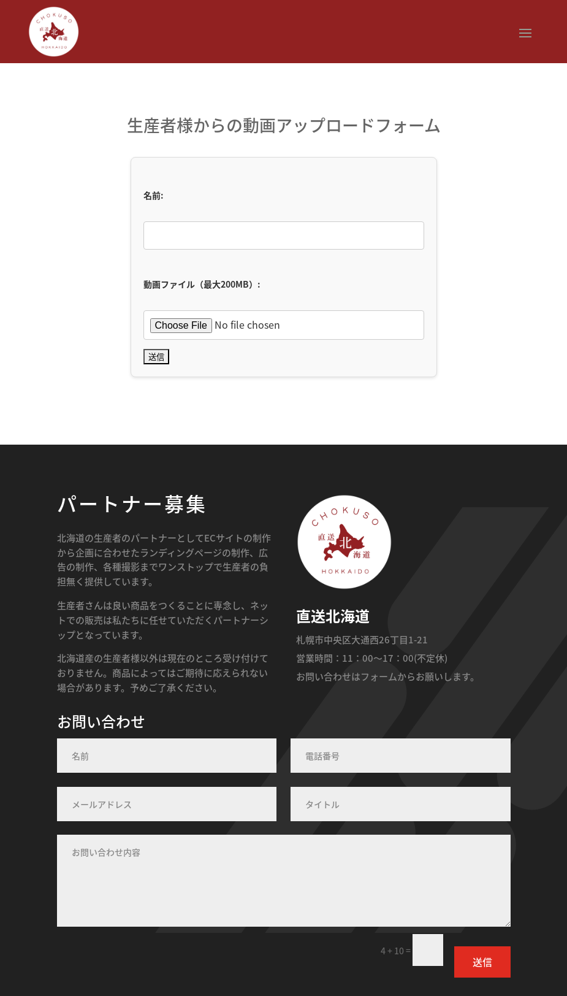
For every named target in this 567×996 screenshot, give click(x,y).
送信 (482, 961)
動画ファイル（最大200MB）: (202, 284)
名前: (153, 195)
